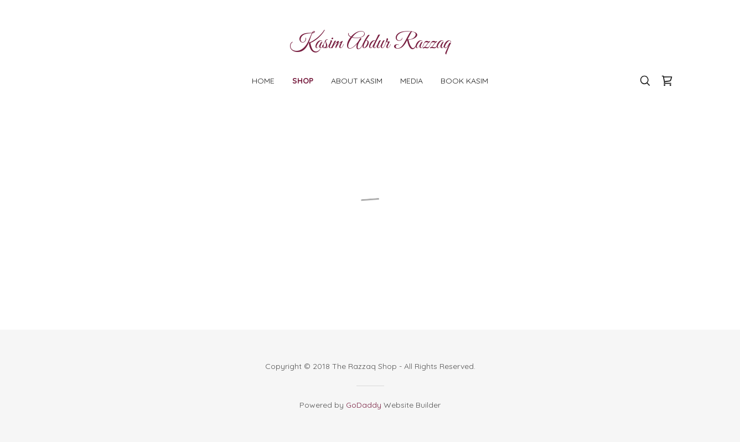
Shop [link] (302, 81)
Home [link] (263, 81)
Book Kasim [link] (464, 81)
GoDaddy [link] (363, 405)
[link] (370, 44)
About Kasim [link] (356, 81)
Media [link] (411, 81)
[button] (667, 81)
